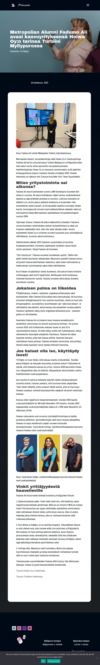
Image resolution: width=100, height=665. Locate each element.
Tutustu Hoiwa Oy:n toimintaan (30, 570)
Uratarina (14, 51)
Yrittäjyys (24, 51)
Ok (43, 661)
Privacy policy (53, 661)
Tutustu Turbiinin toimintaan (29, 576)
